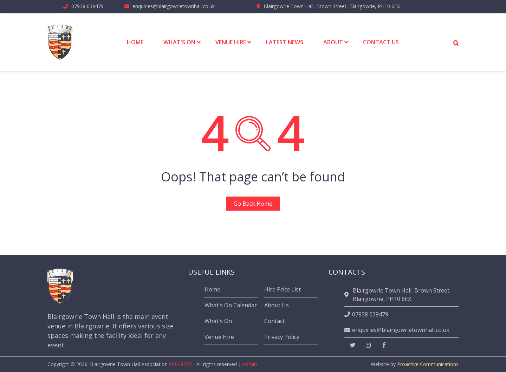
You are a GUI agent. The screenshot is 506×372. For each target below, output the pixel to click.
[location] (347, 294)
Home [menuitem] (135, 42)
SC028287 (180, 364)
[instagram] (368, 345)
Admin (249, 364)
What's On (218, 321)
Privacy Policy (281, 337)
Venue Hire (219, 337)
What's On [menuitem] (179, 42)
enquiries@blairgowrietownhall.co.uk (173, 6)
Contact (274, 321)
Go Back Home (253, 203)
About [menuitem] (333, 42)
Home (212, 289)
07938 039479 (87, 6)
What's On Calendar (231, 305)
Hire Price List (282, 289)
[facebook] (384, 345)
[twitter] (352, 345)
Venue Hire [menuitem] (230, 42)
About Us (276, 305)
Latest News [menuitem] (284, 42)
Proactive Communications (428, 364)
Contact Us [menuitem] (381, 42)
